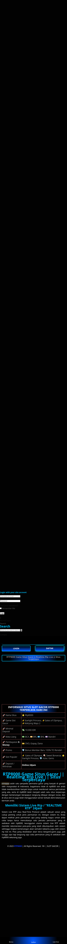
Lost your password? (9, 605)
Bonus (11, 940)
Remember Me (7, 608)
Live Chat (56, 940)
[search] (21, 630)
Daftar (33, 940)
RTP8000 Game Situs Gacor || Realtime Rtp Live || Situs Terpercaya (33, 658)
